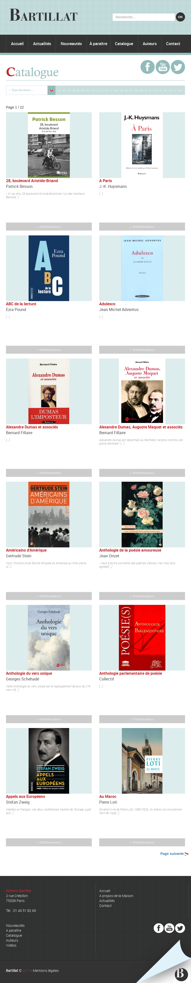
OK (180, 17)
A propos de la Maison (116, 895)
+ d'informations (49, 226)
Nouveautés (71, 43)
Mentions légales (46, 970)
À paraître (98, 43)
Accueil (17, 43)
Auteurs (150, 43)
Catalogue (124, 43)
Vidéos (11, 945)
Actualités (42, 43)
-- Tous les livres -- (21, 90)
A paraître (13, 930)
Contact (173, 43)
